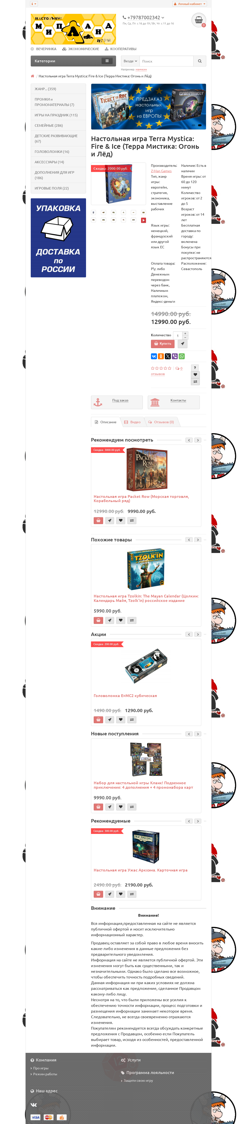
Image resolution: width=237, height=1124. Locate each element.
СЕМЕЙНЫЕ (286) (49, 125)
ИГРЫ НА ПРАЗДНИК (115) (56, 115)
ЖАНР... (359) (45, 88)
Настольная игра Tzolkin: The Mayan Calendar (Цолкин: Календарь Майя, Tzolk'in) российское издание (146, 598)
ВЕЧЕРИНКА (44, 48)
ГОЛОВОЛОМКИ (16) (52, 151)
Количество (161, 335)
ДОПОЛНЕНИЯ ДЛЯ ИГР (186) (54, 175)
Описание (106, 422)
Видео (132, 422)
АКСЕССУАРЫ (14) (49, 162)
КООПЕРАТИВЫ (120, 48)
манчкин (141, 69)
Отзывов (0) (161, 422)
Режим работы (43, 1074)
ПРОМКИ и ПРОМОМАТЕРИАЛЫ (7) (54, 102)
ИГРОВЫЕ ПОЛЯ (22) (52, 188)
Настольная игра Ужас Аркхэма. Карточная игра (141, 869)
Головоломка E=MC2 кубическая (125, 695)
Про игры (39, 1068)
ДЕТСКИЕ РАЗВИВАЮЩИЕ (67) (56, 138)
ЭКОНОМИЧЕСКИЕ (80, 48)
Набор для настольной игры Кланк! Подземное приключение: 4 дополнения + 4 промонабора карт (143, 785)
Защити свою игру (137, 1080)
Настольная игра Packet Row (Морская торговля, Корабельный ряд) (141, 498)
